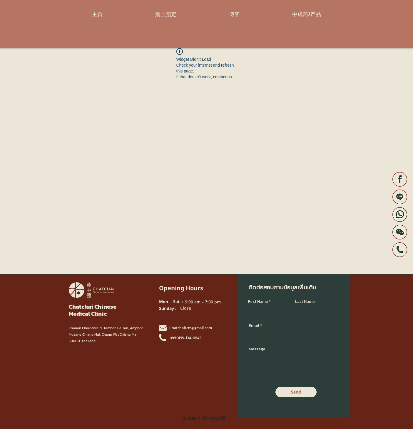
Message (257, 349)
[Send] (296, 392)
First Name (258, 302)
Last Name (305, 302)
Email (254, 326)
